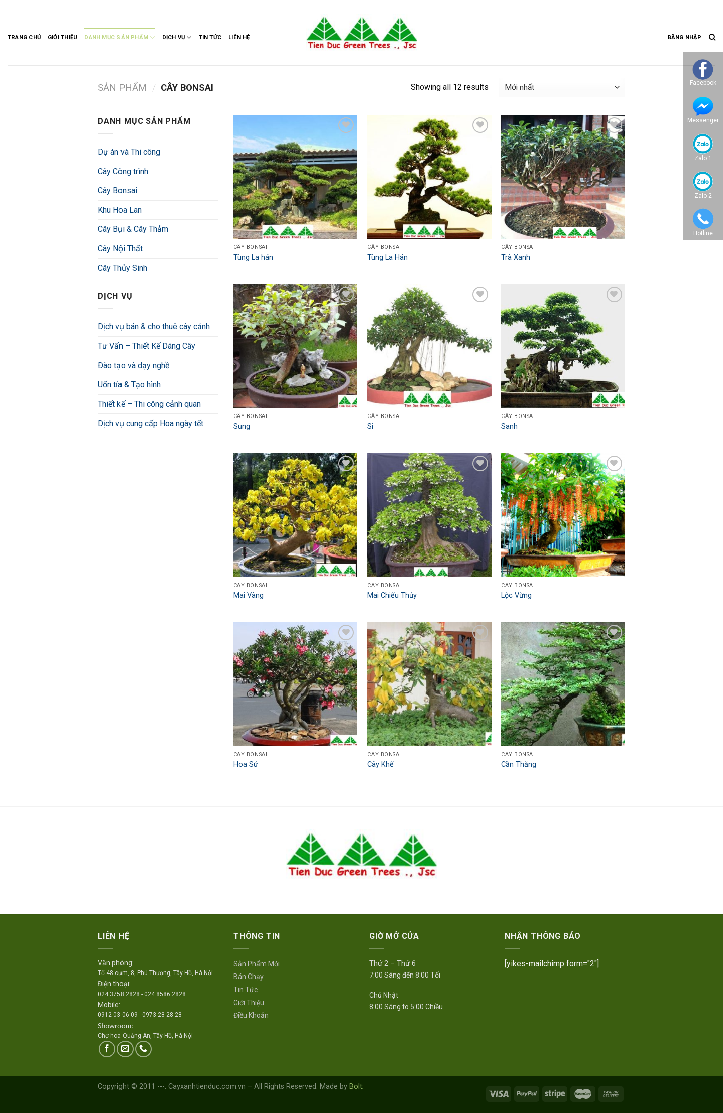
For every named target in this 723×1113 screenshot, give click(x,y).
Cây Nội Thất (120, 248)
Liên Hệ (239, 37)
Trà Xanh (515, 257)
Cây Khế (380, 764)
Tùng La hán (253, 257)
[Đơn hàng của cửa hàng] (562, 87)
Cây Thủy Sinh (122, 268)
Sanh (509, 426)
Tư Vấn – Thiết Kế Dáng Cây (146, 346)
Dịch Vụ (177, 37)
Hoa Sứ (245, 764)
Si (370, 426)
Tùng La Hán (387, 257)
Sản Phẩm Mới (256, 964)
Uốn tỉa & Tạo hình (129, 384)
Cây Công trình (123, 171)
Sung (241, 426)
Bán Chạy (248, 976)
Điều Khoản (251, 1015)
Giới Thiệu (62, 37)
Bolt (356, 1086)
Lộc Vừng (516, 595)
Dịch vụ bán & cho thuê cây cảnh (154, 326)
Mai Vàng (248, 595)
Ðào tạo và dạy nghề (133, 365)
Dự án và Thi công (129, 152)
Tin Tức (210, 37)
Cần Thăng (518, 764)
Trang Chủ (24, 37)
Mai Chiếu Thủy (392, 595)
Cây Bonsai (117, 190)
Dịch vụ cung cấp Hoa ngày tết (150, 423)
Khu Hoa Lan (120, 210)
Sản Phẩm (122, 87)
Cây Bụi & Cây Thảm (133, 229)
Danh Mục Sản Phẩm (119, 37)
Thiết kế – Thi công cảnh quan (149, 404)
